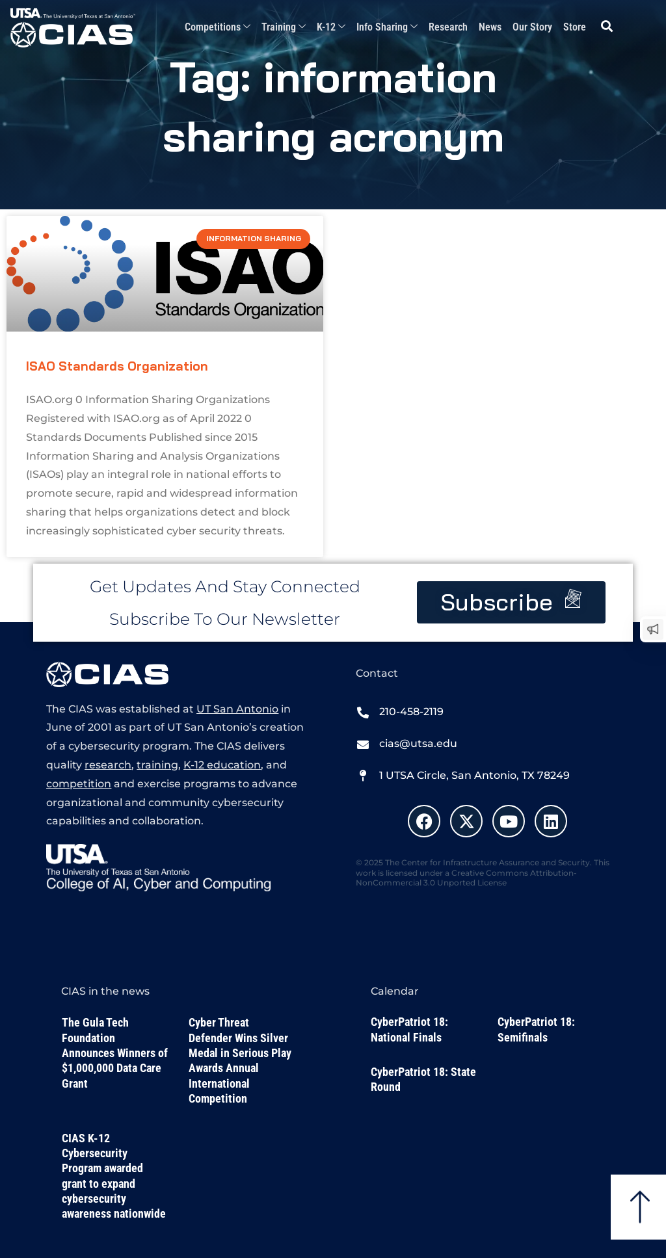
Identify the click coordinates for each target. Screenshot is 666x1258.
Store (574, 27)
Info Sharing (387, 28)
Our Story (532, 27)
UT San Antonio (237, 709)
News (490, 27)
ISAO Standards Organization (117, 366)
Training (283, 28)
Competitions (217, 28)
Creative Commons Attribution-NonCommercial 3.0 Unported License (466, 878)
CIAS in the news (105, 991)
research (108, 765)
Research (448, 27)
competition (78, 784)
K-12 (331, 28)
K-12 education (222, 765)
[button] (607, 26)
